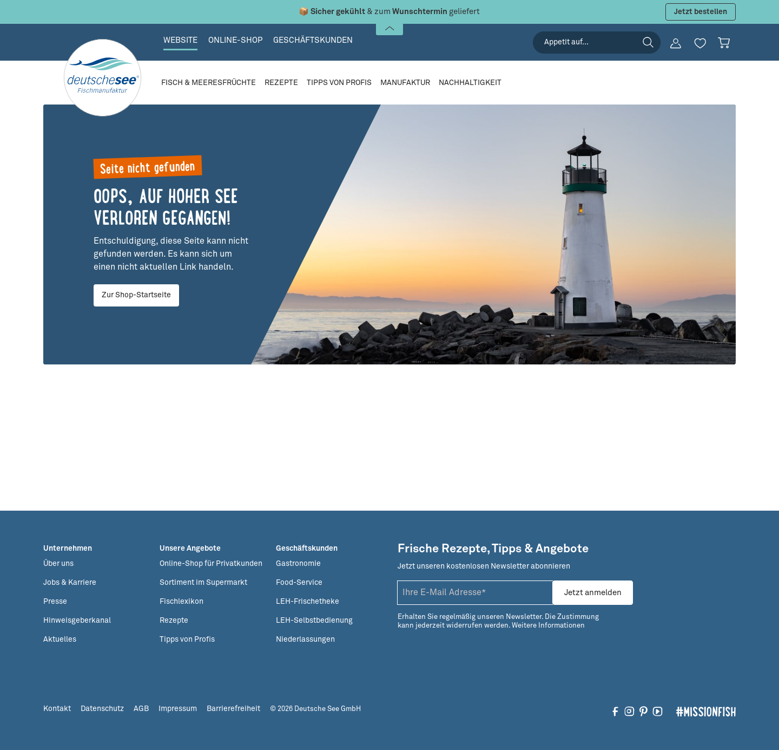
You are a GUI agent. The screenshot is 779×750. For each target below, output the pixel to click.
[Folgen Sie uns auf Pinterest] (643, 711)
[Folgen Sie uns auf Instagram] (629, 711)
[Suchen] (648, 42)
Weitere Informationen (548, 625)
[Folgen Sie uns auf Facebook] (615, 711)
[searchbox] (597, 42)
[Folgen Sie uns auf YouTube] (657, 711)
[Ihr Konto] (675, 43)
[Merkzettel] (700, 43)
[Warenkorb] (724, 42)
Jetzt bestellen (700, 12)
